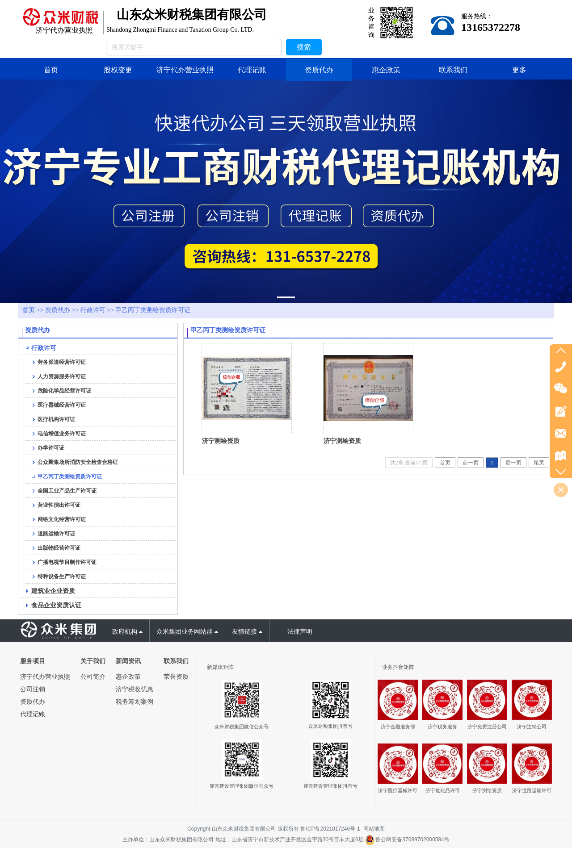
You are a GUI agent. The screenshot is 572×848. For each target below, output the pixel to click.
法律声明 (299, 631)
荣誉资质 (176, 676)
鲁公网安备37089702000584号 (407, 839)
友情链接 (247, 631)
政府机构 (127, 631)
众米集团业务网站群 (187, 631)
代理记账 (32, 714)
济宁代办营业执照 (45, 676)
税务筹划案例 (134, 701)
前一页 (471, 463)
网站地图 (374, 829)
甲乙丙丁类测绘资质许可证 (152, 310)
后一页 (513, 463)
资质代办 (57, 310)
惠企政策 (128, 676)
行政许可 (92, 310)
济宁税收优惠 (134, 689)
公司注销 (32, 689)
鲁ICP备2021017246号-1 (330, 829)
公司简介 (92, 676)
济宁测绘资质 (221, 440)
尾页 (539, 463)
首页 (28, 310)
